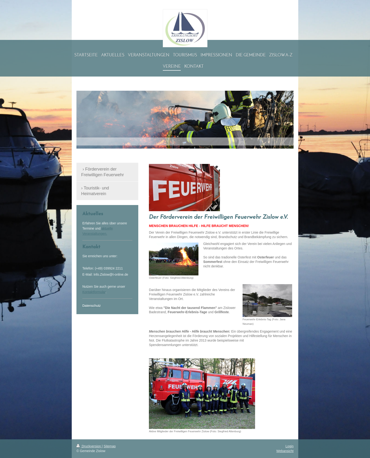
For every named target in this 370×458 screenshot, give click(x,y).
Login (290, 446)
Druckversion (89, 446)
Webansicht (285, 451)
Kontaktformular (93, 292)
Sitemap (110, 446)
